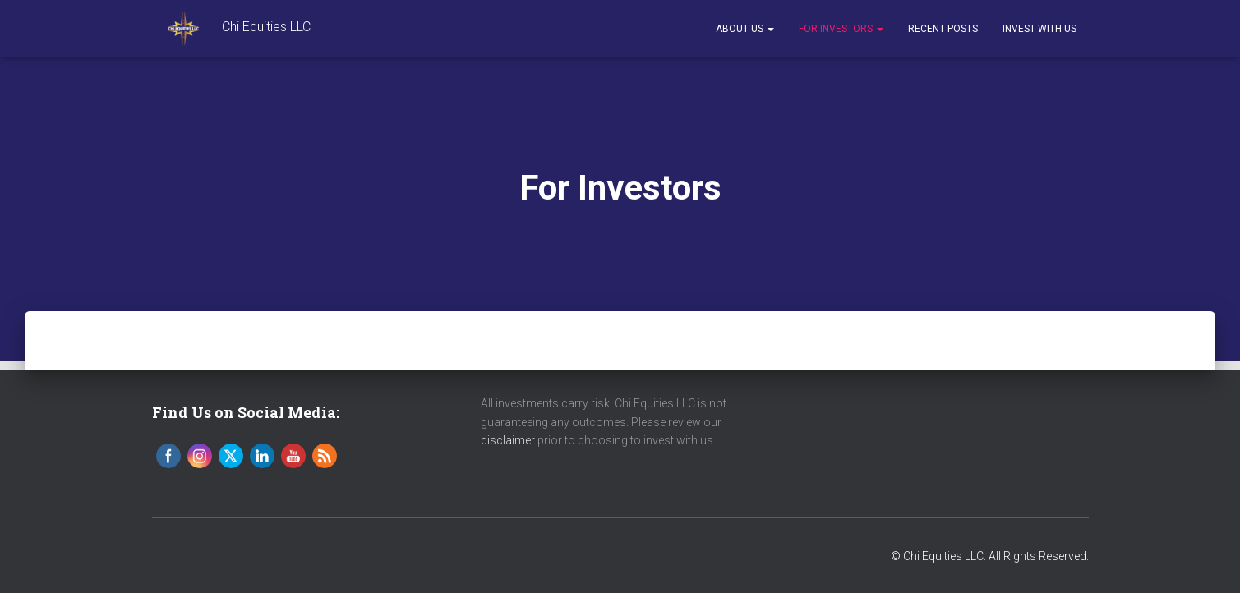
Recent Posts (943, 28)
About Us (745, 28)
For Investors (841, 28)
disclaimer (508, 440)
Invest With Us (1039, 28)
